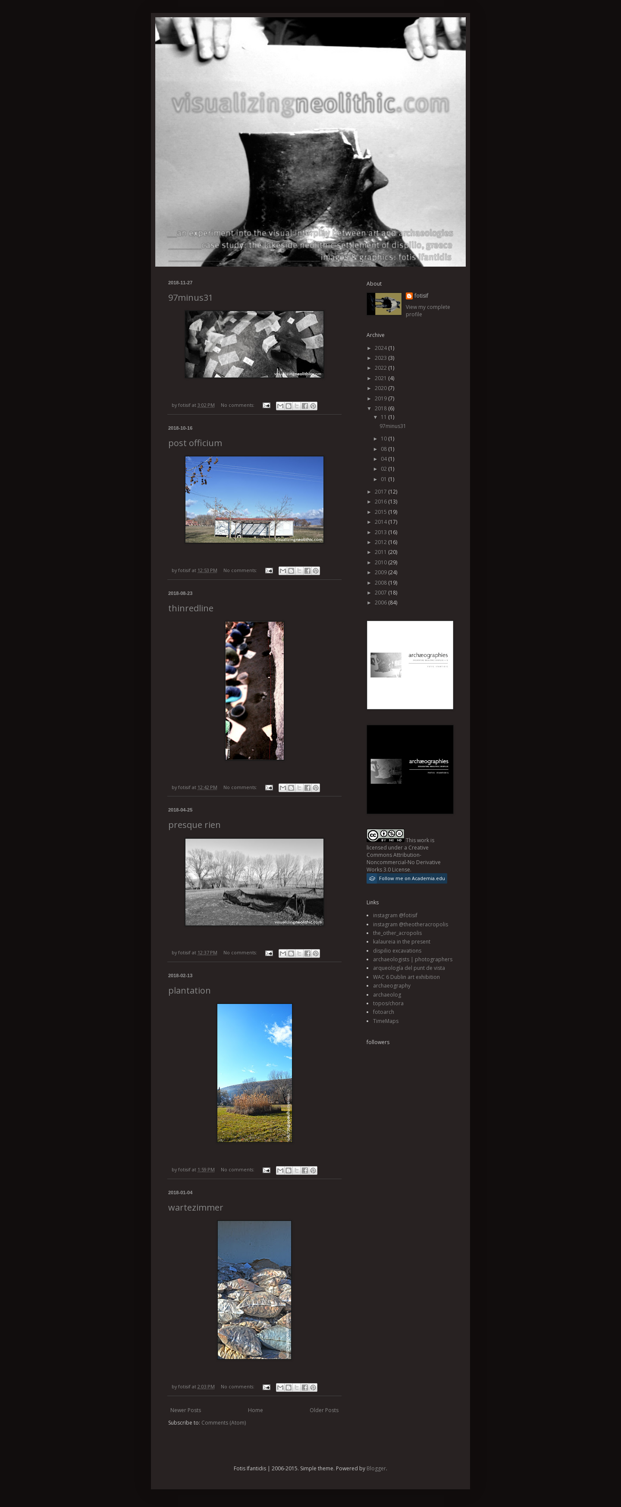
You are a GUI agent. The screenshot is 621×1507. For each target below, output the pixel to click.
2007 (381, 592)
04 (384, 458)
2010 (381, 562)
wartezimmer (195, 1207)
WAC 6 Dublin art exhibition (406, 977)
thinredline (190, 608)
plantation (189, 990)
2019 (381, 398)
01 (384, 479)
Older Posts (324, 1410)
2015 (381, 512)
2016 (381, 501)
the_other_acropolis (397, 933)
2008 (381, 582)
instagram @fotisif (395, 915)
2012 (381, 542)
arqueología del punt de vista (409, 968)
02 (384, 468)
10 (384, 438)
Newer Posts (185, 1410)
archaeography (392, 985)
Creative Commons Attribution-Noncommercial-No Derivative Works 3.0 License (404, 858)
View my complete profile (428, 310)
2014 (381, 521)
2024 (381, 348)
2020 (381, 388)
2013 (381, 532)
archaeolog (387, 994)
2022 (381, 367)
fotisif (421, 296)
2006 (381, 602)
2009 (381, 572)
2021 (381, 378)
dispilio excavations (397, 950)
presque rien (194, 825)
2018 (381, 408)
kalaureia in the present (401, 941)
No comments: (238, 405)
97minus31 (190, 297)
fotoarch (383, 1012)
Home (255, 1410)
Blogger (376, 1468)
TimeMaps (385, 1021)
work (423, 840)
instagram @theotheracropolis (410, 924)
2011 (381, 552)
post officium (195, 443)
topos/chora (388, 1003)
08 (384, 449)
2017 (381, 491)
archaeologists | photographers (412, 959)
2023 (381, 358)
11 (384, 417)
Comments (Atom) (223, 1422)
